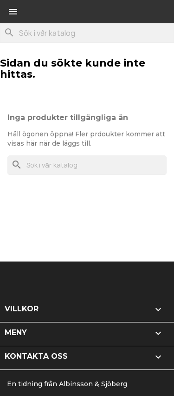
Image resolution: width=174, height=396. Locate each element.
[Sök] (87, 33)
